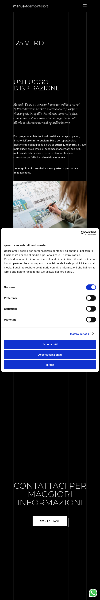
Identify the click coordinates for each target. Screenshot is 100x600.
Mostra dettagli (79, 333)
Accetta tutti (50, 344)
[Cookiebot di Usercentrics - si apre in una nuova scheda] (81, 233)
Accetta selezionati (50, 354)
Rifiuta (50, 364)
